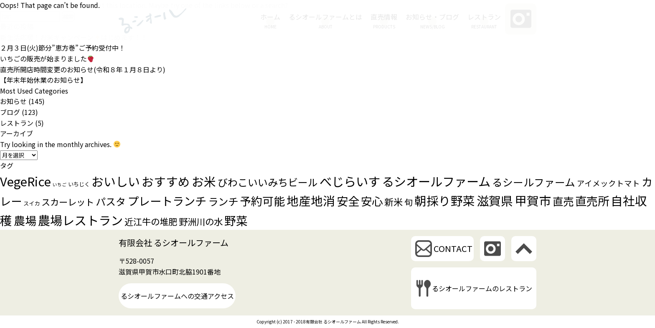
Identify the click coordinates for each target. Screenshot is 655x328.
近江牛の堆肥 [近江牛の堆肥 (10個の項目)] (150, 221)
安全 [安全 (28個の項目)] (348, 200)
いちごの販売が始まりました (47, 58)
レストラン (16, 123)
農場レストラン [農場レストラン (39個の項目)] (80, 220)
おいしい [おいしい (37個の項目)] (115, 181)
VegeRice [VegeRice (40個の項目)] (25, 181)
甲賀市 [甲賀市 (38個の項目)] (533, 200)
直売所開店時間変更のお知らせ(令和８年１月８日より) (82, 69)
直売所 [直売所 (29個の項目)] (592, 200)
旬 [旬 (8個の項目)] (408, 202)
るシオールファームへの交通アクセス (177, 296)
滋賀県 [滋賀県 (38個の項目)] (495, 200)
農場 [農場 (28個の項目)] (25, 220)
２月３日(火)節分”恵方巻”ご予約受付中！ (62, 48)
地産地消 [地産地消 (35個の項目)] (311, 200)
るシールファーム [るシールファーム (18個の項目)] (533, 181)
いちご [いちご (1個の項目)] (59, 184)
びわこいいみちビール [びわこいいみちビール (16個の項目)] (268, 182)
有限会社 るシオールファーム (173, 242)
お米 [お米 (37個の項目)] (204, 181)
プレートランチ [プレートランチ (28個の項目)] (166, 200)
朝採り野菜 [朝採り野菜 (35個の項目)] (444, 200)
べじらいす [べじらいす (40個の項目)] (350, 181)
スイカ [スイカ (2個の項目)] (31, 203)
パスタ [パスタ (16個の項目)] (111, 201)
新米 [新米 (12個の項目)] (393, 201)
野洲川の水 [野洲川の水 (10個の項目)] (201, 221)
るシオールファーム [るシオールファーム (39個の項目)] (436, 181)
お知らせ (13, 101)
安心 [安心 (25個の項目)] (372, 201)
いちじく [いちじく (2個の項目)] (79, 184)
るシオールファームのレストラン (482, 288)
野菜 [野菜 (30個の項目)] (236, 220)
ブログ (10, 112)
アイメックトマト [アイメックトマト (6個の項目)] (608, 183)
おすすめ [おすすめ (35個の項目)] (166, 181)
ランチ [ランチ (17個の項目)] (223, 201)
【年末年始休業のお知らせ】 (43, 80)
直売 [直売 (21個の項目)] (563, 200)
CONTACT (453, 248)
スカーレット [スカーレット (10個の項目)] (67, 201)
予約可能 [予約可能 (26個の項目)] (262, 201)
